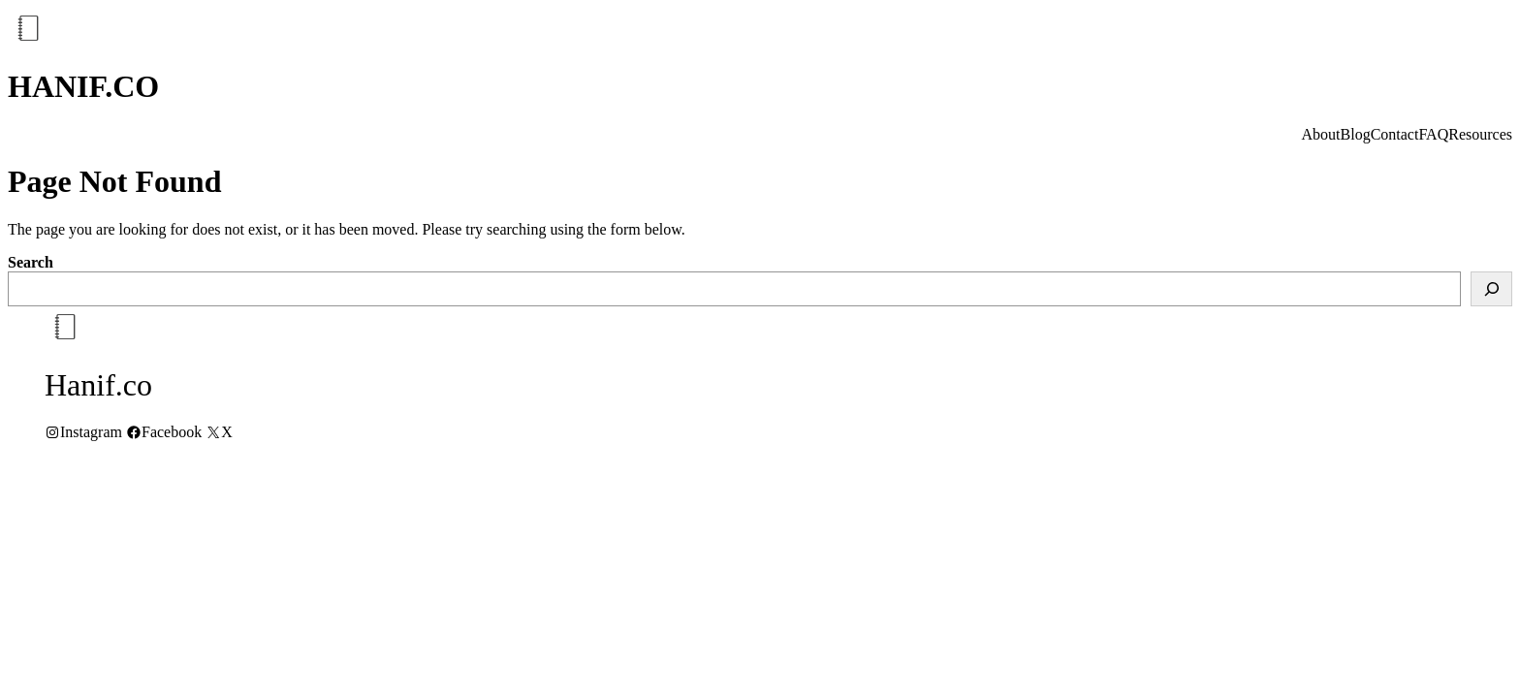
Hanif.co (83, 86)
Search (30, 262)
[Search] (1491, 288)
